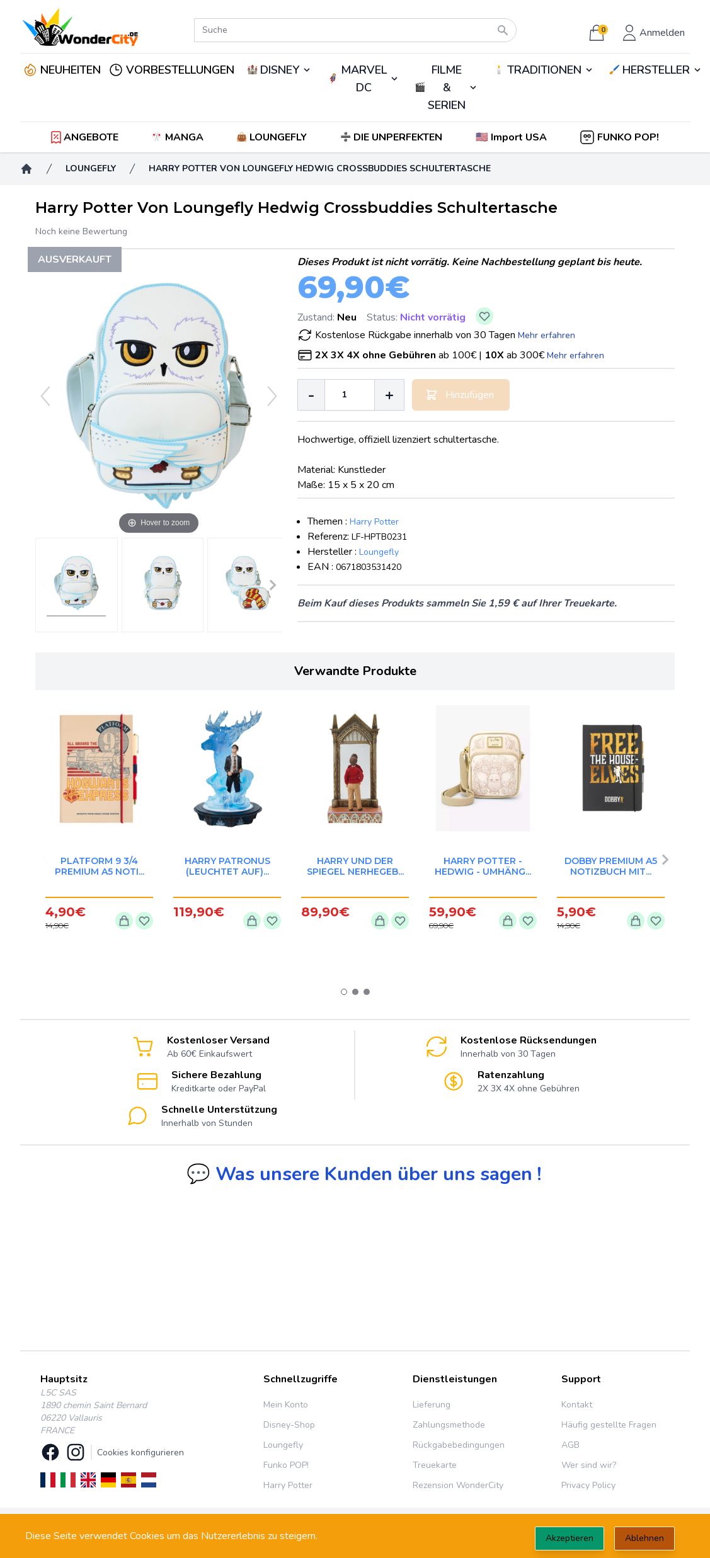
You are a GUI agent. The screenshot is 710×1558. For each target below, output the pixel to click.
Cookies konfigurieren (140, 1452)
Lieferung (431, 1405)
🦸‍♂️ (363, 78)
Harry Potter (374, 522)
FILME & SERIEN (447, 87)
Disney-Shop (289, 1425)
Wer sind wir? (588, 1465)
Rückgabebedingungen (459, 1445)
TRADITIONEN (544, 69)
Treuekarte (435, 1465)
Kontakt (576, 1405)
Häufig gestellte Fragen (608, 1425)
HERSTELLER (656, 69)
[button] (512, 137)
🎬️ (446, 87)
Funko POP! (286, 1465)
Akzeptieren (569, 1538)
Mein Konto (285, 1405)
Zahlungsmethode (449, 1425)
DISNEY (279, 69)
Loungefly (379, 552)
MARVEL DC (364, 78)
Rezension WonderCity (458, 1485)
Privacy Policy (588, 1485)
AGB (570, 1445)
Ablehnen (644, 1538)
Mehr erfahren (546, 335)
